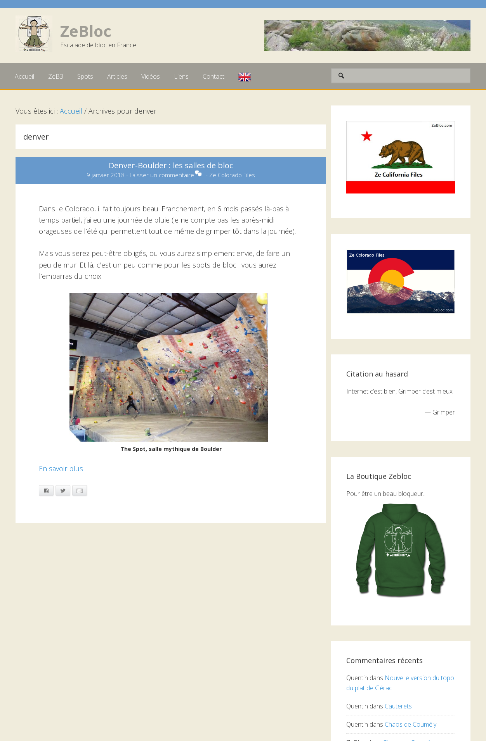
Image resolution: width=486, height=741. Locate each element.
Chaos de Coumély (410, 724)
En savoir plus (61, 468)
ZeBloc (85, 30)
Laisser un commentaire (162, 175)
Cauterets (398, 706)
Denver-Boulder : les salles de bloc (171, 165)
